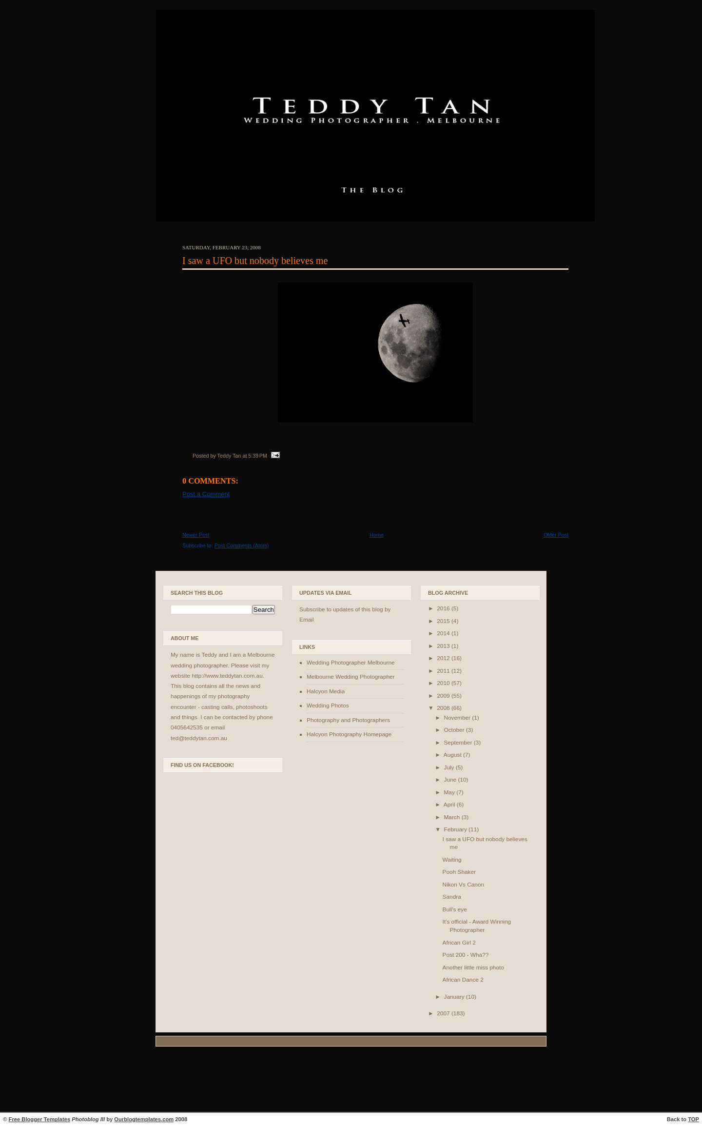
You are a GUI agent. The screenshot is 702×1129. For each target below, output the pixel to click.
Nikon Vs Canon (463, 884)
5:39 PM (257, 456)
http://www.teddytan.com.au (227, 675)
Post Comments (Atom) (241, 545)
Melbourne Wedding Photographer (351, 676)
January (455, 996)
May (450, 792)
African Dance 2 (463, 979)
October (455, 729)
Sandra (452, 896)
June (451, 779)
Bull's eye (455, 909)
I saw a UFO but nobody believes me (255, 260)
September (458, 742)
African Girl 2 (459, 942)
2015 (444, 621)
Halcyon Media (326, 691)
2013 (444, 646)
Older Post (556, 535)
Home (377, 535)
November (458, 717)
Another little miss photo (473, 967)
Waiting (452, 859)
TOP (693, 1119)
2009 (444, 695)
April (450, 804)
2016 (444, 608)
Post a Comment (206, 494)
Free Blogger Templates (40, 1119)
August (453, 754)
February (456, 829)
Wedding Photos (328, 705)
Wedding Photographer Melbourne (351, 662)
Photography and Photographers (348, 720)
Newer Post (196, 535)
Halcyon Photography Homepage (349, 734)
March (452, 817)
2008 (444, 708)
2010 (444, 683)
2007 (444, 1013)
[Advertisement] (351, 1080)
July (449, 767)
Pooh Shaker (459, 871)
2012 (444, 658)
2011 (444, 670)
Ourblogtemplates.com (144, 1119)
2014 (444, 633)
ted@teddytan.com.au (199, 738)
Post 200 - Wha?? (466, 954)
